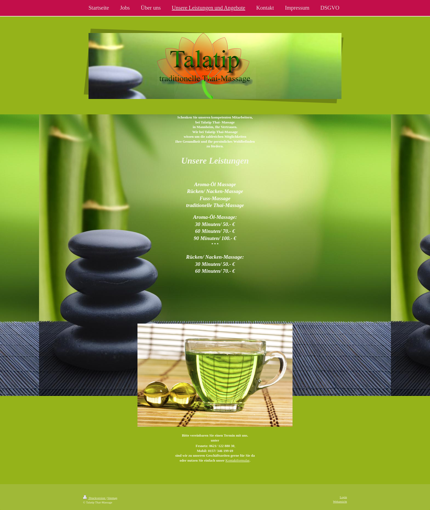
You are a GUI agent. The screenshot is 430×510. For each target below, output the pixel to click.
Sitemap (112, 498)
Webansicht (340, 501)
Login (343, 497)
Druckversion (94, 498)
